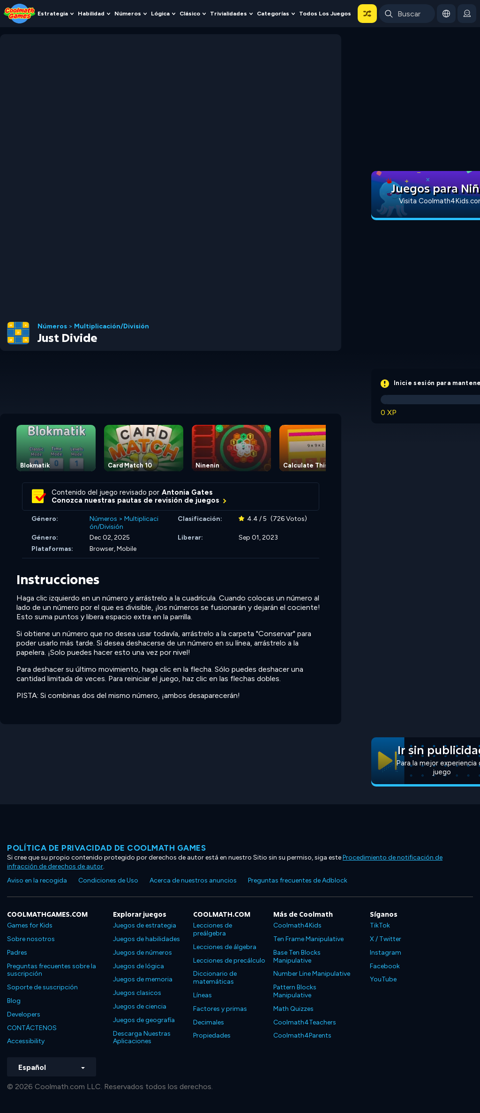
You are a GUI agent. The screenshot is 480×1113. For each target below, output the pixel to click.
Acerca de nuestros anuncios (193, 880)
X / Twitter (385, 939)
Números (127, 13)
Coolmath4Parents (302, 1035)
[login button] (467, 13)
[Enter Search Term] (407, 13)
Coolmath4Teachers (304, 1022)
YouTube (383, 979)
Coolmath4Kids (297, 925)
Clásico (190, 13)
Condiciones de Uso (108, 880)
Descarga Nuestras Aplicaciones (142, 1038)
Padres (17, 953)
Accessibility (26, 1041)
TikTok (380, 925)
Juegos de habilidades (146, 939)
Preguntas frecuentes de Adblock (297, 880)
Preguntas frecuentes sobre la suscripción (51, 970)
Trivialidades (228, 13)
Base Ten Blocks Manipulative (297, 957)
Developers (23, 1014)
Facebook (385, 966)
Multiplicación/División (111, 326)
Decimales (208, 1022)
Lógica (160, 13)
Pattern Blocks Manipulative (294, 991)
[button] (367, 13)
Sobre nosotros (31, 939)
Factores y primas (220, 1009)
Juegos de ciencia (139, 1006)
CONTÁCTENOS (32, 1028)
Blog (14, 1001)
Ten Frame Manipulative (308, 939)
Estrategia (53, 13)
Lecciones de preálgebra (212, 929)
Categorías (273, 13)
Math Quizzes (293, 1009)
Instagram (385, 953)
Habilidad (91, 13)
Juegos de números (142, 953)
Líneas (202, 995)
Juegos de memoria (142, 979)
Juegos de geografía (144, 1020)
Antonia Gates (187, 492)
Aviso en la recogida (37, 880)
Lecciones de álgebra (224, 947)
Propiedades (212, 1035)
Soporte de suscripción (42, 987)
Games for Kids (29, 925)
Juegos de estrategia (144, 925)
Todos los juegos (325, 13)
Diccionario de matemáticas (215, 978)
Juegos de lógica (138, 966)
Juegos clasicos (137, 993)
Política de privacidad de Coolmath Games (106, 848)
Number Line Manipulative (311, 974)
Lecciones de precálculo (229, 961)
